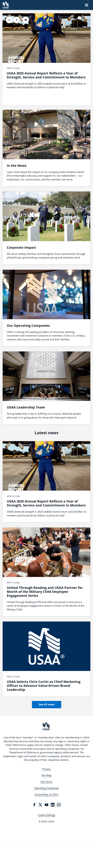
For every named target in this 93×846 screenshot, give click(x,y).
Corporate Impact (21, 247)
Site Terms (46, 781)
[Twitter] (40, 805)
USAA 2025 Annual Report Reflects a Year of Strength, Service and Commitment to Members (46, 75)
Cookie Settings (46, 815)
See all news (47, 704)
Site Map (46, 775)
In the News (16, 165)
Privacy (46, 769)
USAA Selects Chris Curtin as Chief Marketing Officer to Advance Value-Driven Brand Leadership (43, 685)
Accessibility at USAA (46, 794)
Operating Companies (46, 788)
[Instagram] (59, 805)
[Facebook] (34, 805)
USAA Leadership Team (26, 407)
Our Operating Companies (28, 325)
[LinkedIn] (52, 805)
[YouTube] (46, 805)
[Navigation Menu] (86, 4)
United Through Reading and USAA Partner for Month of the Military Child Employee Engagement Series (45, 591)
